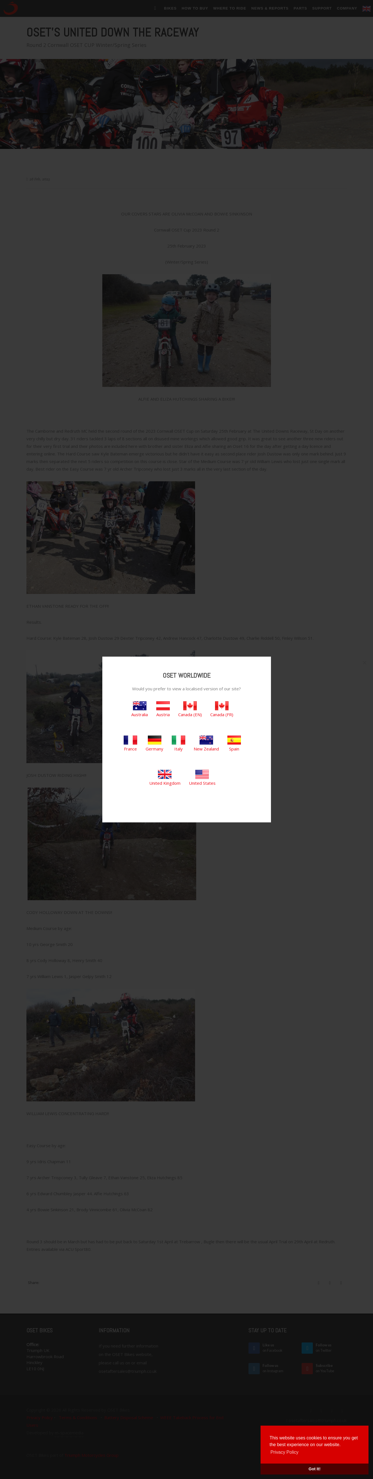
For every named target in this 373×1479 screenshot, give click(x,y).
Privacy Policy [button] (284, 1452)
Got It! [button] (314, 1469)
